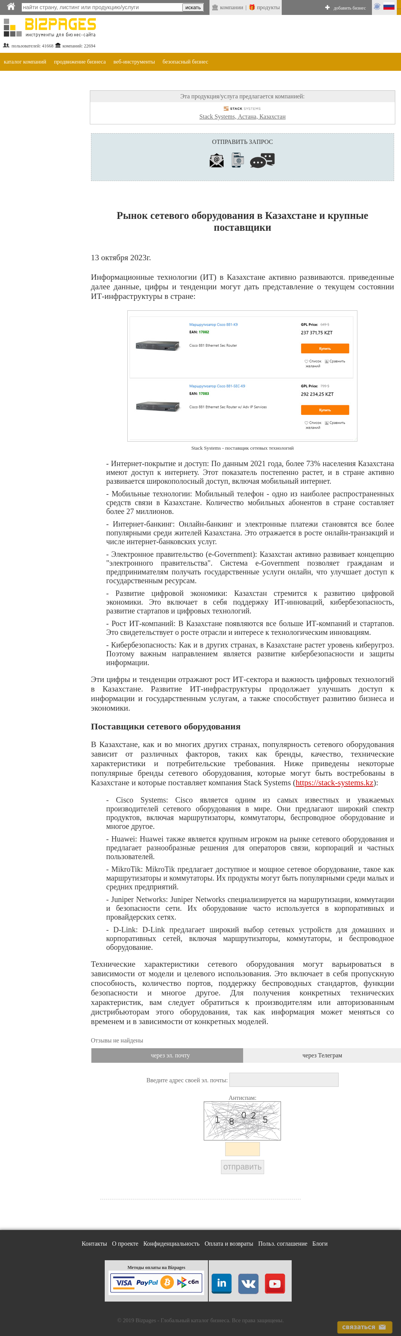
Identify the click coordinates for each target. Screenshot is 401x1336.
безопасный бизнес (185, 62)
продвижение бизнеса (80, 62)
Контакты (94, 1243)
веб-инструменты (134, 62)
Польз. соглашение (283, 1243)
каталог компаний (25, 62)
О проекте (125, 1243)
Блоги (320, 1243)
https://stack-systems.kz (334, 782)
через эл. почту (170, 1055)
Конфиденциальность (171, 1243)
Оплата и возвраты (229, 1243)
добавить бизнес (350, 8)
